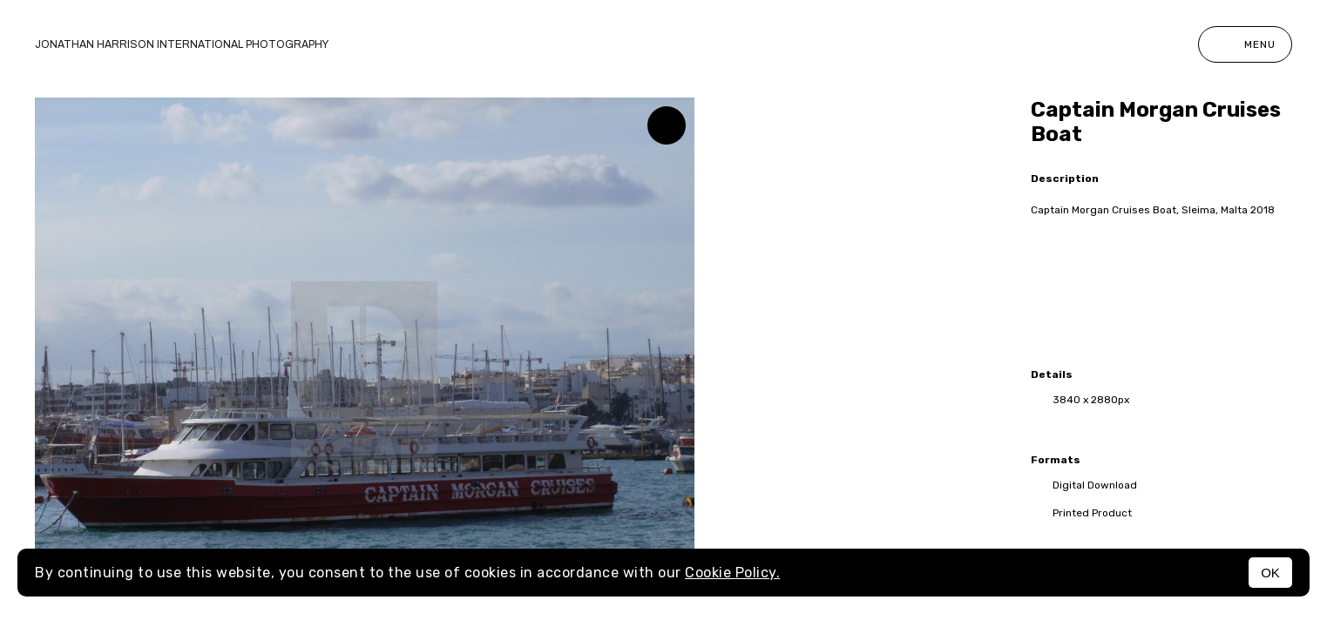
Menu (1245, 44)
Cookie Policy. (732, 572)
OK (1270, 572)
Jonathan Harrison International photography (181, 44)
